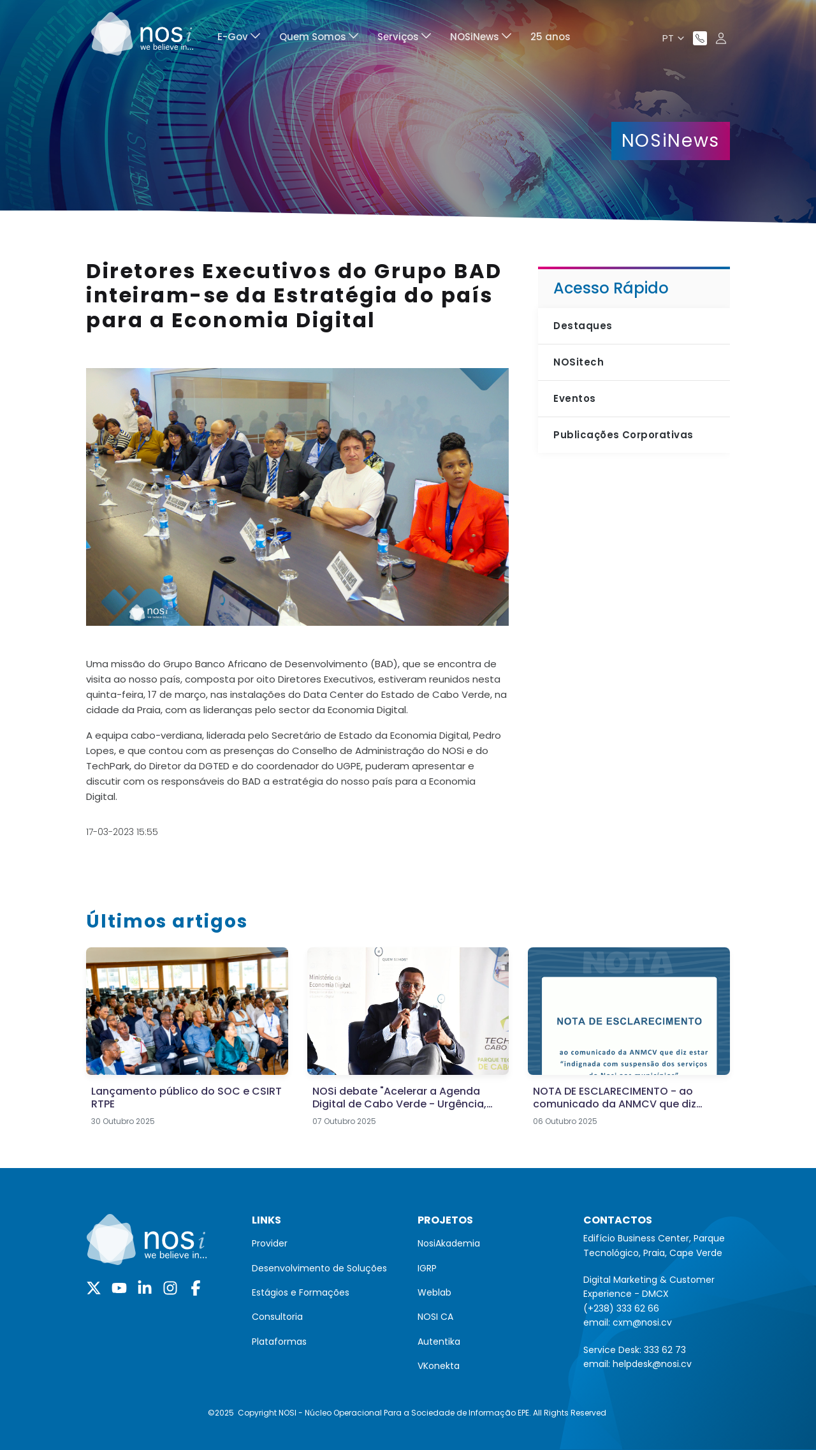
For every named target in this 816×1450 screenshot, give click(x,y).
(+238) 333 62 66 (621, 1308)
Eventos (574, 398)
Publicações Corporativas (623, 434)
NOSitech (578, 362)
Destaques (582, 325)
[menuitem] (239, 38)
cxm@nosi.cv (642, 1322)
